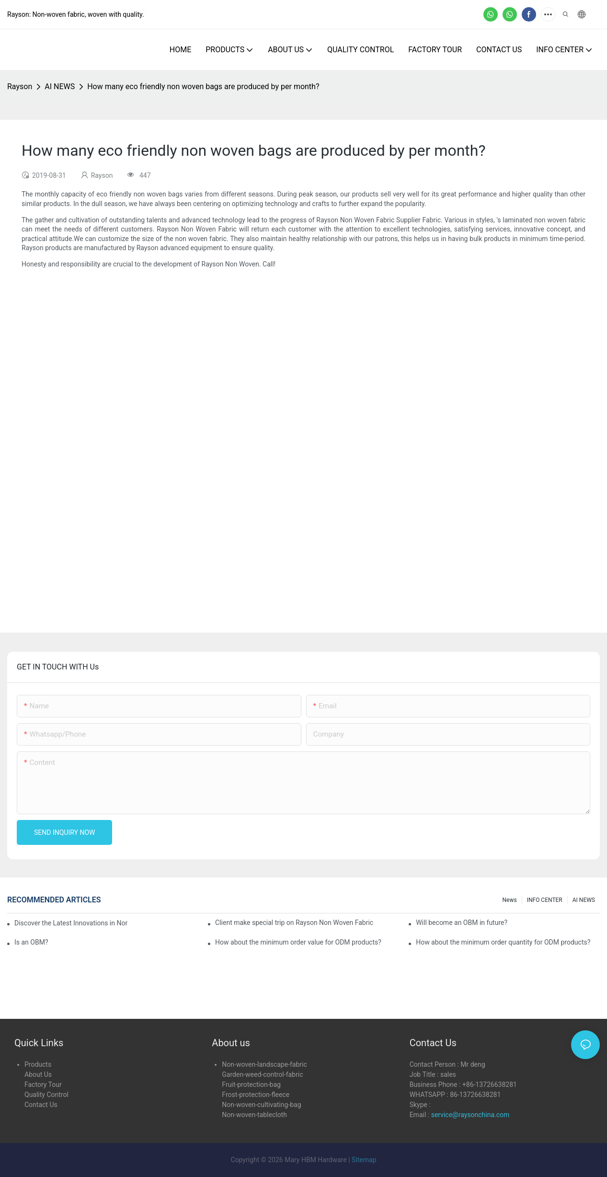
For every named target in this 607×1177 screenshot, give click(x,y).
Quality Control (46, 1094)
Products (37, 1064)
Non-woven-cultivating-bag (261, 1104)
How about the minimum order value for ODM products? (298, 942)
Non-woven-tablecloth (254, 1115)
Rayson (19, 86)
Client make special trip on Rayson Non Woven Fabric (294, 922)
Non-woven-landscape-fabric (264, 1064)
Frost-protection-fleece (255, 1094)
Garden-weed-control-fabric (262, 1074)
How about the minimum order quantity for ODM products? (503, 942)
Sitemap (364, 1160)
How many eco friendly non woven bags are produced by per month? (203, 86)
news (510, 900)
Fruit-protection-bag (251, 1084)
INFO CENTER (544, 900)
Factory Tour (43, 1084)
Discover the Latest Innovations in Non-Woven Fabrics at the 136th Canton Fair (70, 923)
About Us (38, 1074)
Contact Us (40, 1104)
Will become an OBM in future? (461, 922)
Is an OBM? (31, 942)
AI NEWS (60, 86)
